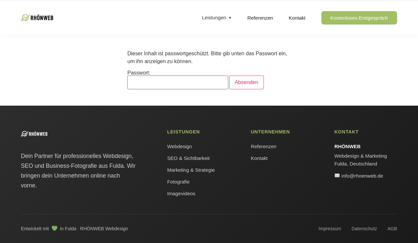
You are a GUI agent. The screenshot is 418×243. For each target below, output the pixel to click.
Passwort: (177, 79)
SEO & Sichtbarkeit (188, 158)
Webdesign (179, 146)
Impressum (329, 228)
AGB (392, 228)
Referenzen (260, 18)
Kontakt (297, 18)
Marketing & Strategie (191, 170)
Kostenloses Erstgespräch (359, 18)
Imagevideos (181, 193)
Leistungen (214, 17)
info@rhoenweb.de (359, 176)
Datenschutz (364, 228)
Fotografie (178, 181)
